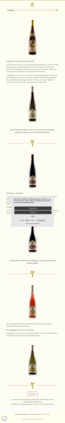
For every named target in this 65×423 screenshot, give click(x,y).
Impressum (40, 419)
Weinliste (32, 394)
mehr (33, 216)
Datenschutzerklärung (35, 223)
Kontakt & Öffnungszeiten (29, 419)
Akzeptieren (33, 208)
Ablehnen (33, 212)
